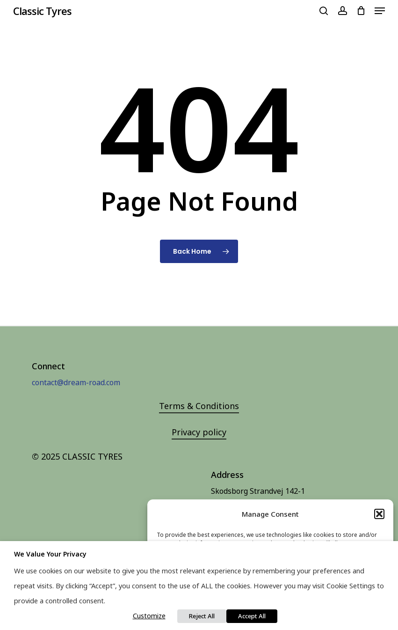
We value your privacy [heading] (50, 553)
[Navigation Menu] (380, 10)
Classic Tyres (42, 11)
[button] (379, 514)
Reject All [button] (202, 616)
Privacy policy (199, 432)
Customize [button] (149, 615)
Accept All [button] (252, 616)
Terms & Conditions (199, 405)
